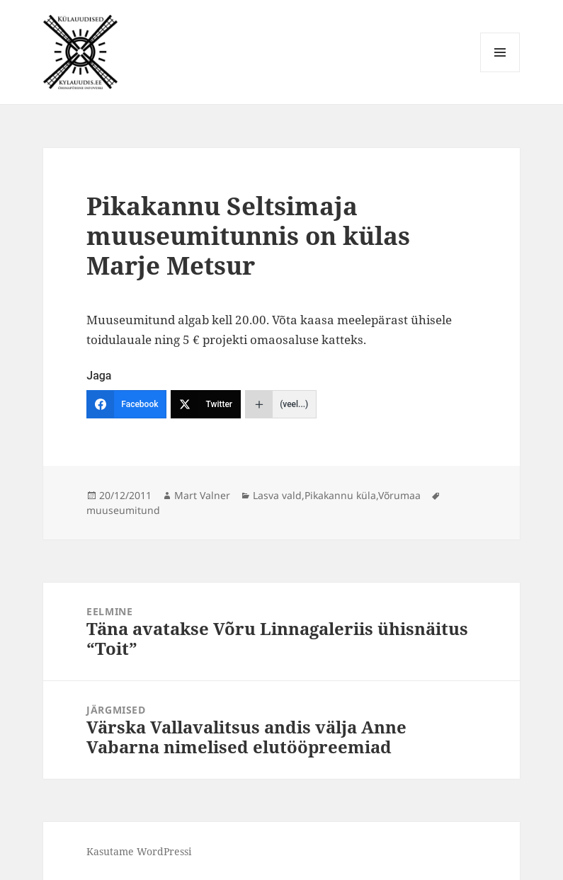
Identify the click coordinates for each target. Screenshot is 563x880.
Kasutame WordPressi (138, 851)
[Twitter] (206, 404)
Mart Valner (202, 495)
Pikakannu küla (340, 495)
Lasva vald (277, 495)
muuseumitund (123, 510)
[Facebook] (126, 404)
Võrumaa (399, 495)
